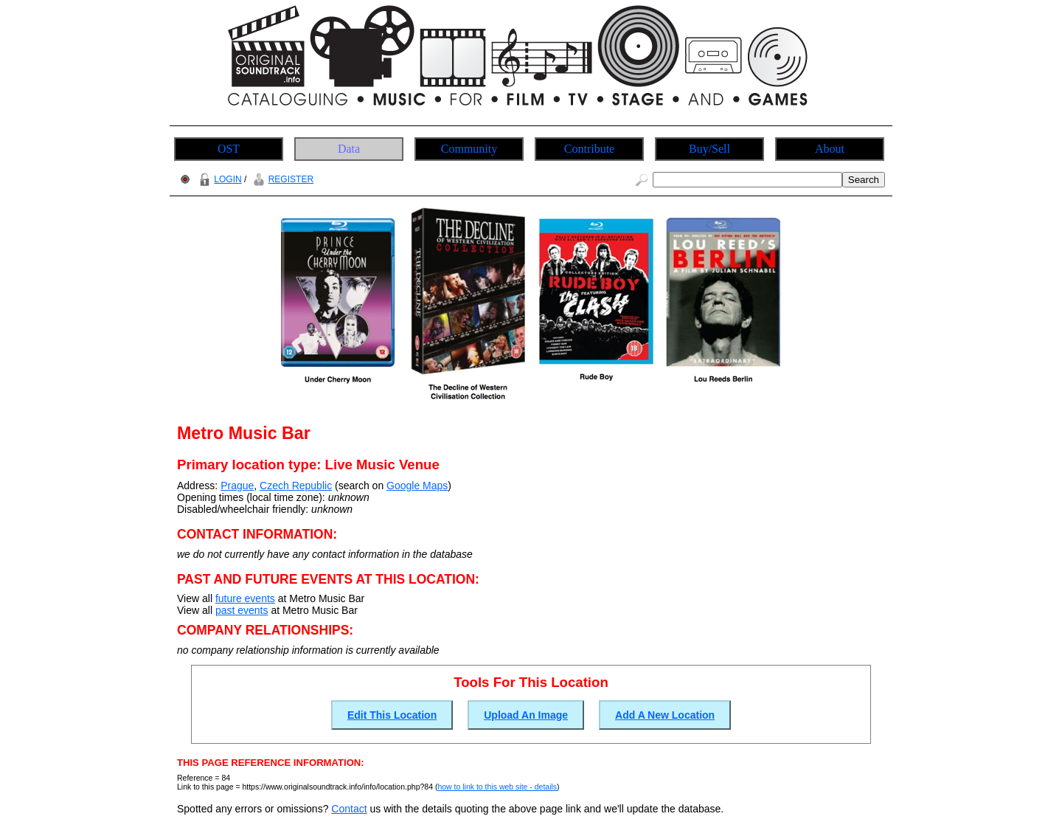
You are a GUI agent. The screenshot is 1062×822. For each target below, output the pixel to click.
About (829, 148)
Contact (349, 809)
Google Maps (417, 485)
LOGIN (218, 179)
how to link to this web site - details (497, 786)
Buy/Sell (709, 148)
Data (349, 148)
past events (241, 610)
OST (229, 148)
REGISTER (281, 179)
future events (245, 598)
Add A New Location (665, 715)
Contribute (589, 148)
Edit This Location (392, 715)
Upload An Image (526, 715)
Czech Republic (296, 485)
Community (469, 148)
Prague (237, 485)
